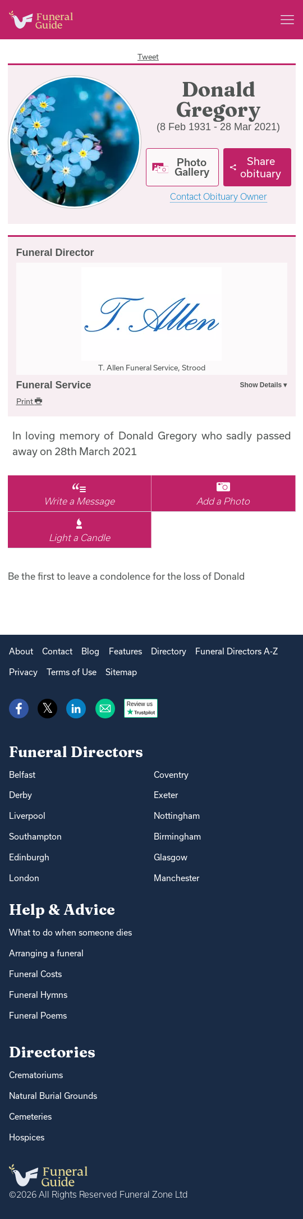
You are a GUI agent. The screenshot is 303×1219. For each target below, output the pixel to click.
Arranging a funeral (46, 953)
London (24, 878)
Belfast (22, 775)
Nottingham (177, 816)
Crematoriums (36, 1075)
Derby (20, 795)
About (21, 651)
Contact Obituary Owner (218, 196)
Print (29, 401)
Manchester (176, 878)
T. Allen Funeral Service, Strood (151, 367)
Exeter (166, 795)
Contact (57, 651)
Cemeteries (30, 1116)
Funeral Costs (35, 974)
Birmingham (177, 836)
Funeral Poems (38, 1015)
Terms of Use (72, 672)
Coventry (171, 775)
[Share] (257, 167)
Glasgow (170, 857)
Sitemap (121, 672)
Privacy (23, 672)
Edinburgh (29, 857)
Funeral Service (53, 385)
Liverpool (27, 816)
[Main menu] (287, 19)
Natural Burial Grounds (53, 1096)
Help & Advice (62, 909)
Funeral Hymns (38, 995)
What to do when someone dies (70, 932)
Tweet (148, 56)
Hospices (26, 1137)
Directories (52, 1052)
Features (125, 651)
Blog (90, 651)
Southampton (35, 836)
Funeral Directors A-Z (236, 651)
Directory (168, 651)
